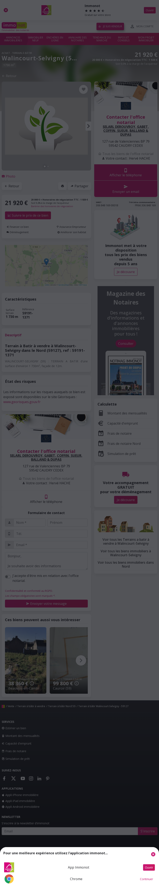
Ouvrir (149, 867)
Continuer (146, 879)
